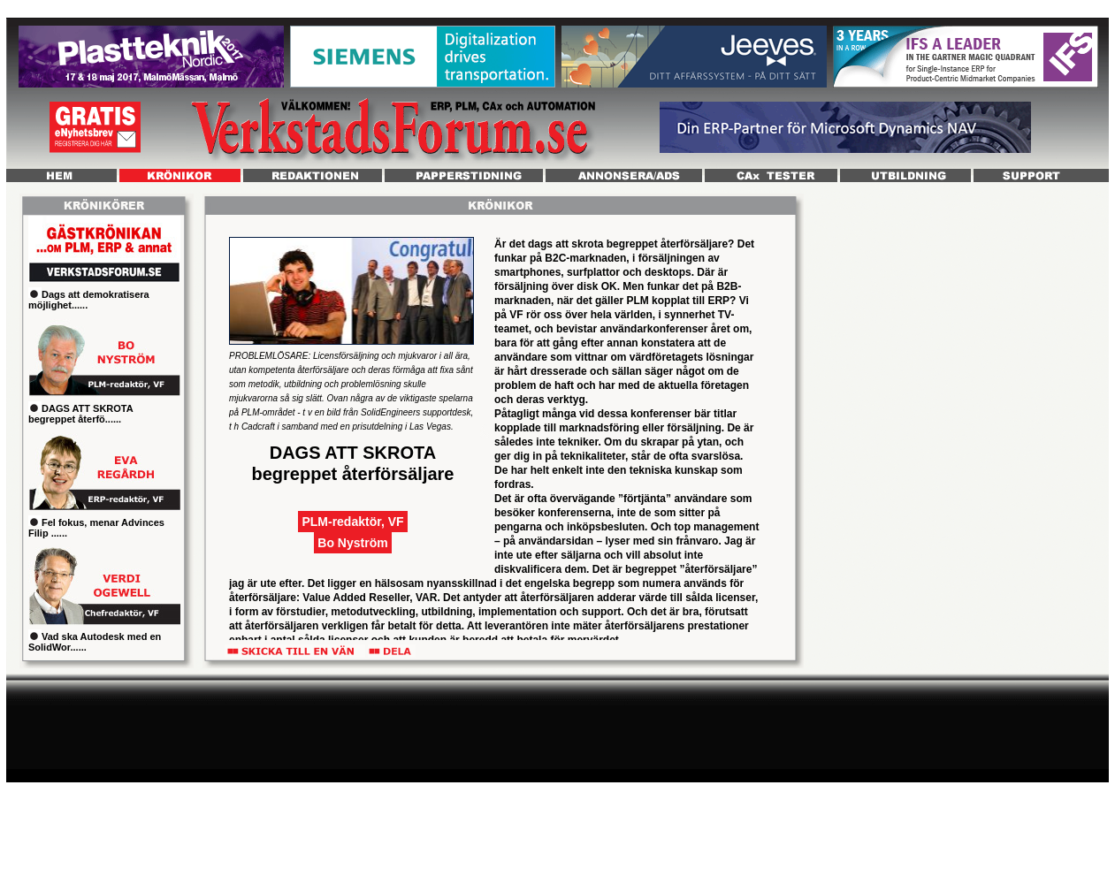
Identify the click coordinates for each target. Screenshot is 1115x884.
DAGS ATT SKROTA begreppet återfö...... (80, 413)
